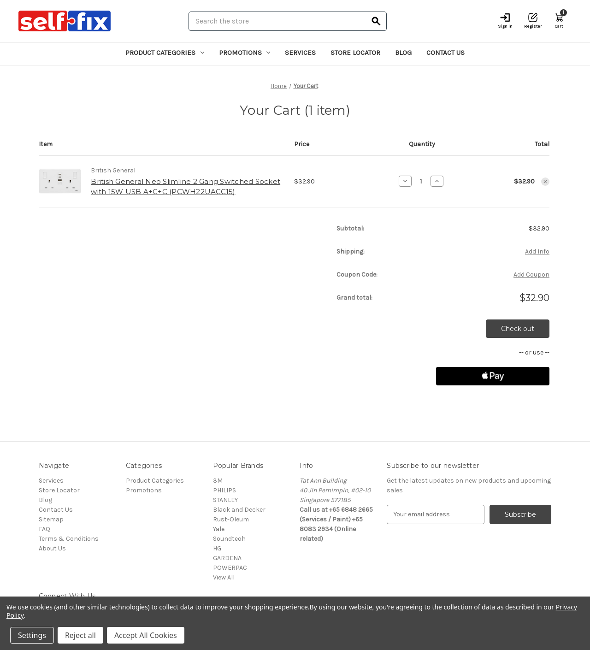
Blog (403, 52)
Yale (218, 529)
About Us (52, 548)
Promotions (245, 52)
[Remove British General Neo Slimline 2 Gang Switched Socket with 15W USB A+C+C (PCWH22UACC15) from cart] (545, 181)
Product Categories (164, 52)
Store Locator (355, 52)
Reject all (80, 635)
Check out (517, 329)
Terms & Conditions (69, 539)
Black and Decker (239, 510)
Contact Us (445, 52)
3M (218, 481)
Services (300, 52)
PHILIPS (224, 490)
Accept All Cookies (145, 635)
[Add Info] (537, 251)
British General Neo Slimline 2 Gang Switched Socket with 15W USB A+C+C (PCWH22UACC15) (185, 186)
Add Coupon (531, 274)
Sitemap (51, 519)
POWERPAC (230, 568)
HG (217, 548)
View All (224, 577)
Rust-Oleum (231, 519)
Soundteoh (229, 539)
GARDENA (227, 558)
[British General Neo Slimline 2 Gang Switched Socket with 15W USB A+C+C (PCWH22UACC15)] (421, 181)
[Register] (533, 21)
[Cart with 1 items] (559, 21)
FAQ (44, 529)
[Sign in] (505, 21)
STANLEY (225, 500)
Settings (32, 635)
